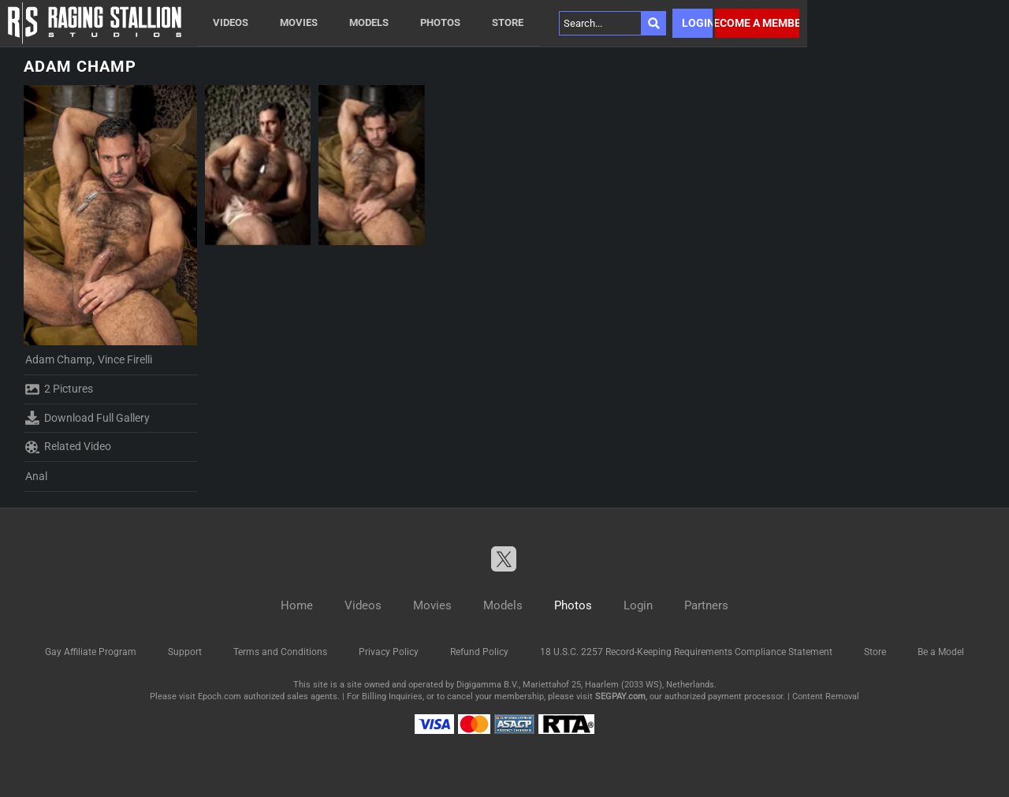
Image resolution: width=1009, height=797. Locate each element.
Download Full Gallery (87, 418)
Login (697, 23)
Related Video (68, 447)
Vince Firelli (125, 359)
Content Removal (825, 696)
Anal (36, 476)
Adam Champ (58, 359)
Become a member (757, 23)
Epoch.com (219, 696)
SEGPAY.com (620, 696)
